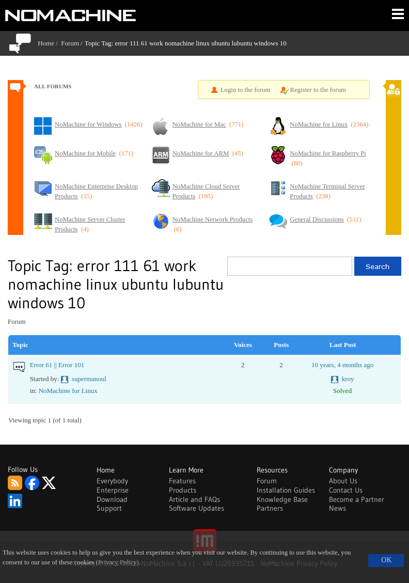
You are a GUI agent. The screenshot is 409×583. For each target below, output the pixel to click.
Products (182, 490)
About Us (343, 480)
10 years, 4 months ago (342, 365)
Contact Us (346, 490)
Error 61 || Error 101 (57, 365)
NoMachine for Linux (68, 391)
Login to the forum (246, 89)
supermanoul (89, 379)
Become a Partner (356, 499)
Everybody (112, 480)
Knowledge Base (282, 499)
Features (182, 480)
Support (109, 508)
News (337, 508)
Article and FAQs (194, 499)
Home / (49, 43)
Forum (70, 43)
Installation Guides (286, 490)
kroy (348, 379)
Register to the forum (318, 89)
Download (112, 499)
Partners (270, 508)
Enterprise (113, 490)
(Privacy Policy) (117, 562)
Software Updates (196, 508)
